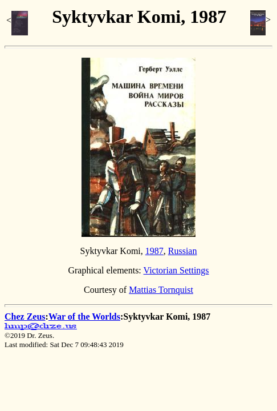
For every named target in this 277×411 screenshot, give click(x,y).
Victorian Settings (176, 270)
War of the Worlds (84, 316)
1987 (154, 251)
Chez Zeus (25, 316)
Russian (182, 251)
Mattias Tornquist (161, 290)
